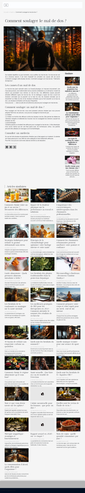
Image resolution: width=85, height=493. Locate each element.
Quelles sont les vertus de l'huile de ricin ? (67, 404)
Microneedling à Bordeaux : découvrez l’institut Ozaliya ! (68, 275)
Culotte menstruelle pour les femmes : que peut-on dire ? (42, 405)
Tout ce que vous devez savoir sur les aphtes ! (15, 404)
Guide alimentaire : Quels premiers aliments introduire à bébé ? (16, 275)
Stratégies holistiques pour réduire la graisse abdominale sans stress (16, 242)
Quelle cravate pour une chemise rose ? (72, 167)
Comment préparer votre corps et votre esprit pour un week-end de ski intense (67, 307)
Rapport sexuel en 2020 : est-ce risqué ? (42, 435)
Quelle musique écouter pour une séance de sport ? (67, 344)
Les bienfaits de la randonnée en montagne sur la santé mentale (15, 306)
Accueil (6, 12)
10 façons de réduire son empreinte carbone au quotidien (15, 344)
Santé (12, 12)
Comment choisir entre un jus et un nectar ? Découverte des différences (16, 207)
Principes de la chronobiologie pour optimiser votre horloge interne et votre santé (41, 243)
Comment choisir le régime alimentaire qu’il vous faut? (16, 374)
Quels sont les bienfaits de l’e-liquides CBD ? (67, 373)
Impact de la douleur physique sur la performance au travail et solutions (42, 208)
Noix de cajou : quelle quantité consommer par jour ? (67, 436)
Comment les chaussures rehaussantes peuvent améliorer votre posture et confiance (68, 243)
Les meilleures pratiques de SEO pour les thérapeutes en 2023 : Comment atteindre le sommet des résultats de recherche (41, 310)
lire (15, 103)
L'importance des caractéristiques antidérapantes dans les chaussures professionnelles (66, 209)
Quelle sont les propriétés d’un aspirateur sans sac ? (72, 89)
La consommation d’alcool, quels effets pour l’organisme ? (72, 115)
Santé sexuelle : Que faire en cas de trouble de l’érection (42, 374)
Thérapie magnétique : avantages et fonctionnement (14, 436)
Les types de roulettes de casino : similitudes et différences (72, 141)
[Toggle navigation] (6, 5)
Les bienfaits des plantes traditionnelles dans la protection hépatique (41, 275)
